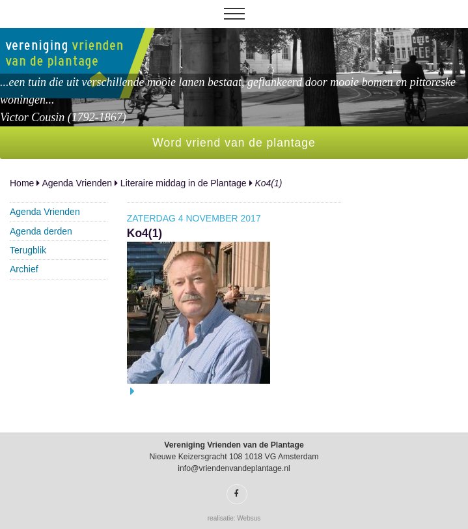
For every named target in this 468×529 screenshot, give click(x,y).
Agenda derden (41, 231)
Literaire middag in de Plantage (183, 183)
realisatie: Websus (234, 518)
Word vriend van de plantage (233, 142)
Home (22, 183)
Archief (24, 269)
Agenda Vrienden (77, 183)
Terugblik (28, 250)
